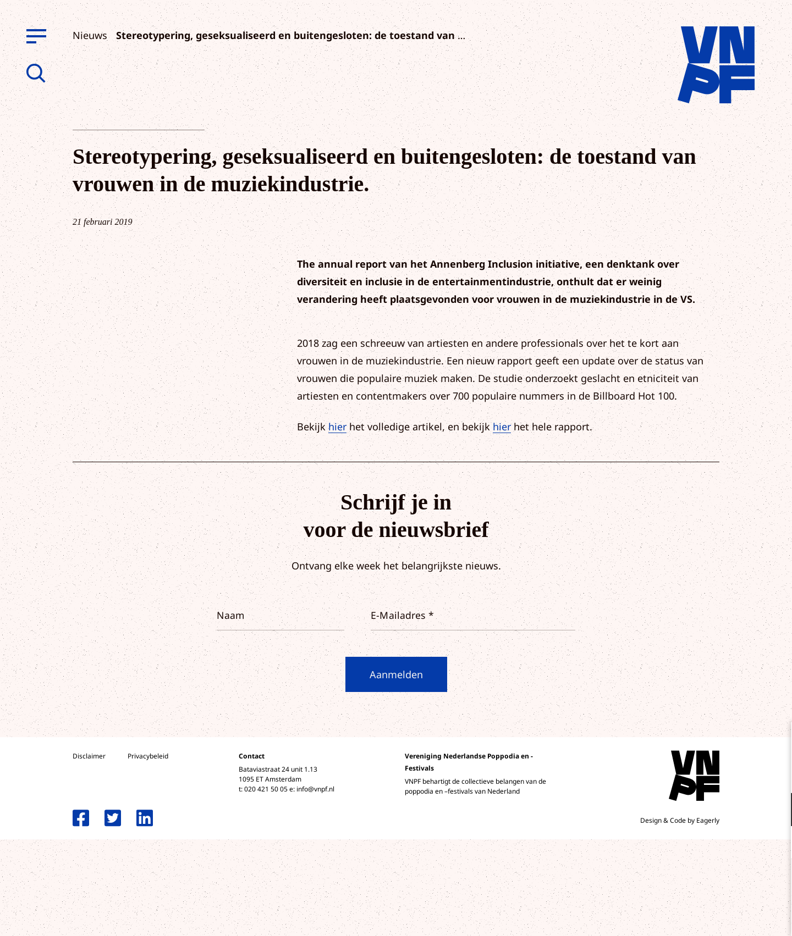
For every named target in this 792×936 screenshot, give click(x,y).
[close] (775, 742)
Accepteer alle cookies (698, 883)
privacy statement (738, 773)
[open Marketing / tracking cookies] (774, 843)
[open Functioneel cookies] (774, 810)
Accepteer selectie (698, 915)
